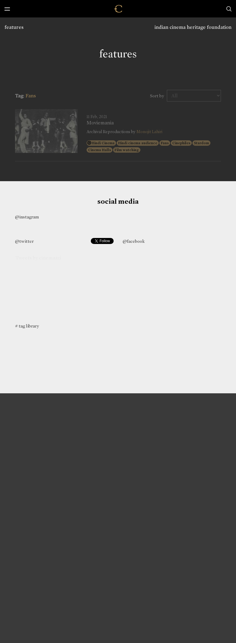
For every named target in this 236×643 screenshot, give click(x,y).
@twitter (24, 241)
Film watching (127, 150)
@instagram (27, 217)
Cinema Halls (99, 150)
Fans (165, 143)
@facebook (134, 241)
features (14, 27)
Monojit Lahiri (149, 131)
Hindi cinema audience (137, 143)
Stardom (201, 143)
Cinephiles (181, 143)
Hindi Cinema (103, 143)
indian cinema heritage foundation (193, 27)
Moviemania (100, 123)
